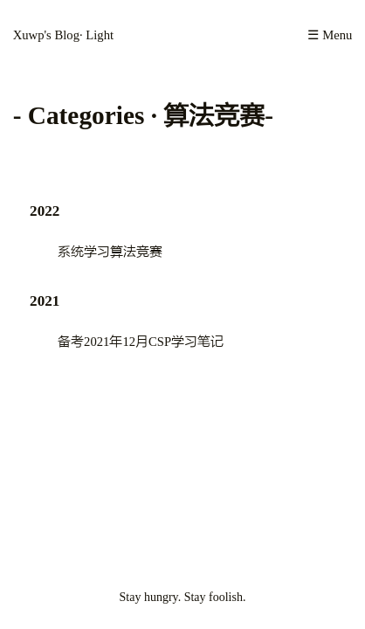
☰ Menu (329, 35)
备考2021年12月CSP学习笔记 (141, 342)
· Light (96, 35)
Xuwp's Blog (46, 35)
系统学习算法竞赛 (110, 252)
